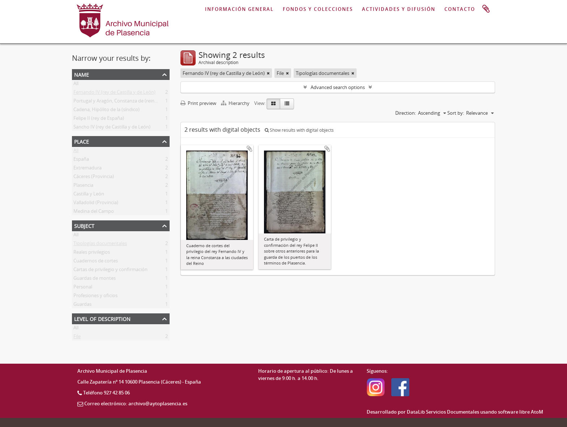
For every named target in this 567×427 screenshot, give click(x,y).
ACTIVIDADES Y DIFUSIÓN (398, 9)
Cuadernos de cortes (95, 262)
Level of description (102, 318)
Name (81, 74)
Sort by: (455, 113)
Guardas (82, 305)
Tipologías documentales (100, 244)
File (77, 337)
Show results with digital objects (299, 130)
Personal (82, 288)
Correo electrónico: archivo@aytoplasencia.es (135, 403)
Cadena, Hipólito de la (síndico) (106, 110)
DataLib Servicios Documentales (443, 412)
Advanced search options (338, 87)
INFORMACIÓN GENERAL (239, 9)
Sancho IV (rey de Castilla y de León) (111, 128)
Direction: (405, 113)
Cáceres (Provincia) (93, 177)
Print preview (198, 103)
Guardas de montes (94, 279)
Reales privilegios (91, 253)
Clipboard (486, 9)
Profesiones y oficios (95, 296)
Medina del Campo (93, 212)
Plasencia (83, 186)
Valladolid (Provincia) (95, 203)
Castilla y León (88, 195)
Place (81, 141)
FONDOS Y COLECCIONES (318, 9)
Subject (84, 225)
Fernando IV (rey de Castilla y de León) (114, 93)
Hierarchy (236, 103)
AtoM (537, 412)
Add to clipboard (249, 148)
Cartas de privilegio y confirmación (110, 270)
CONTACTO (459, 9)
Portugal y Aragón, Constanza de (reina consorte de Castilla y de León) (148, 102)
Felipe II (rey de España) (98, 119)
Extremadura (87, 169)
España (81, 160)
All (75, 84)
